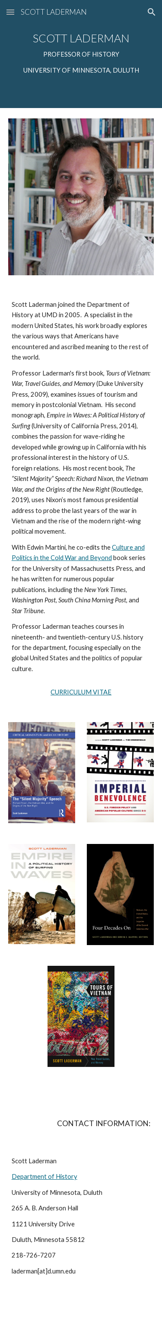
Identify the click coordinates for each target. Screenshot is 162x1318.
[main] (81, 54)
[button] (10, 12)
